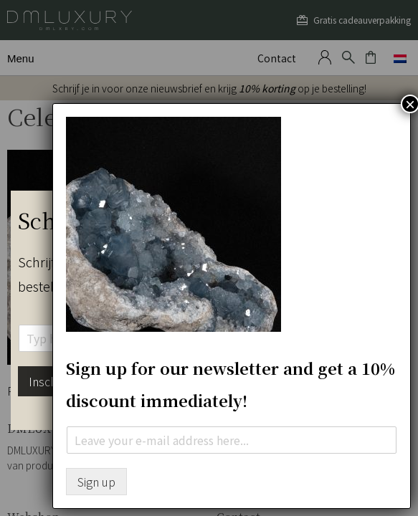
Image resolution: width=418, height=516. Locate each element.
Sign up (96, 481)
